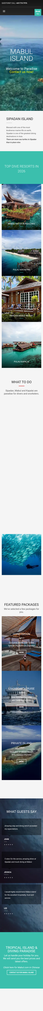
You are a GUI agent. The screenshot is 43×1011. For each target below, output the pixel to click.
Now (38, 13)
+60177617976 (21, 3)
